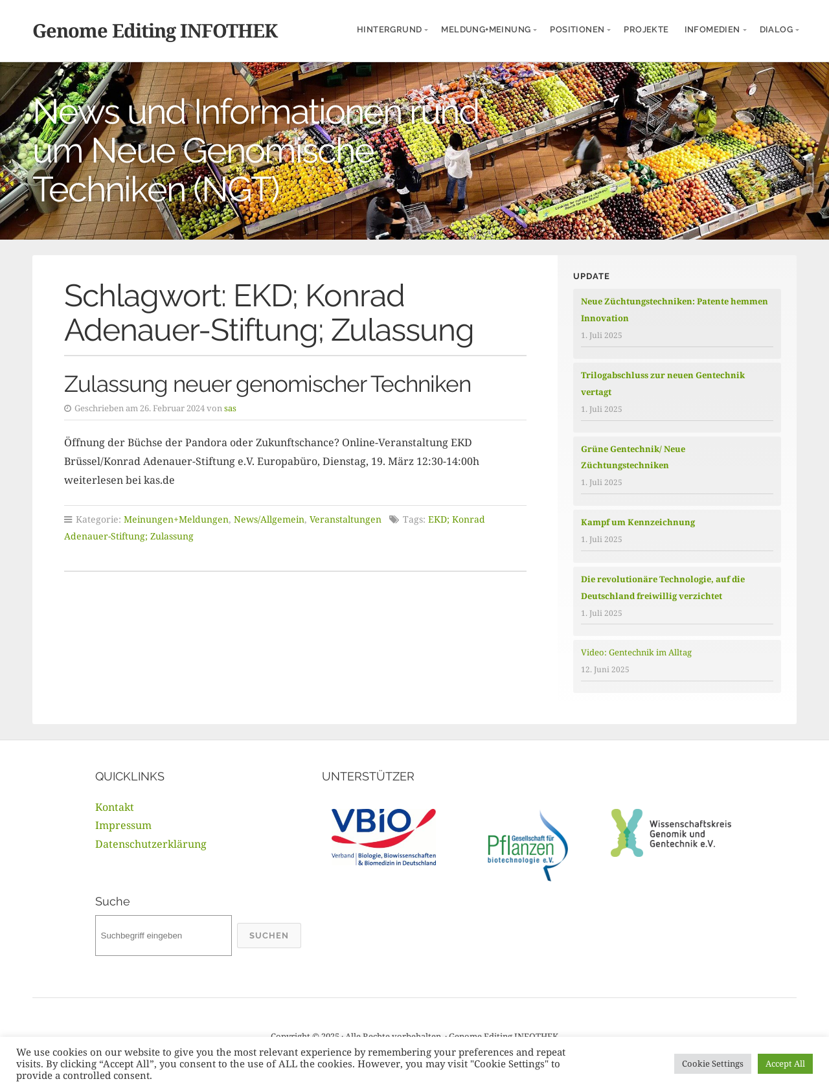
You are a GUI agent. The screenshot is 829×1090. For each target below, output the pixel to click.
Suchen (269, 935)
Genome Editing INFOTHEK (154, 30)
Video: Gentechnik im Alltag (636, 652)
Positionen (577, 29)
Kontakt (114, 807)
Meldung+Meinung (485, 29)
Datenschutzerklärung (151, 844)
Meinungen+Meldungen (176, 519)
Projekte (646, 29)
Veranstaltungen (345, 519)
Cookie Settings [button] (713, 1063)
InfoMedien (712, 29)
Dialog (776, 29)
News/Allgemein (269, 519)
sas (230, 408)
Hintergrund (389, 29)
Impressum (123, 825)
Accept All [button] (785, 1063)
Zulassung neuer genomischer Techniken (267, 383)
